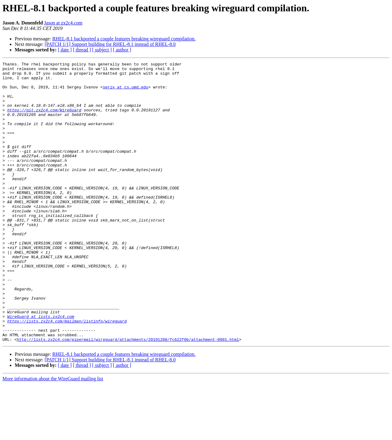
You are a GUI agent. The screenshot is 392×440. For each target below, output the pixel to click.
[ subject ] (102, 49)
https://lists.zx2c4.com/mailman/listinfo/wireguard (67, 373)
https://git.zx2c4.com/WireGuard (44, 120)
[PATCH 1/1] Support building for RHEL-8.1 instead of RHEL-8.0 (110, 44)
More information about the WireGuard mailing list (52, 434)
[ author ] (122, 49)
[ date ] (65, 49)
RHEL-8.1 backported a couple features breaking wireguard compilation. (124, 38)
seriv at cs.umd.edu (125, 92)
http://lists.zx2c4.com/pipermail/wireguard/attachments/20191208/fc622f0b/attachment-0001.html (128, 395)
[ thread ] (82, 49)
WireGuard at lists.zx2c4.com (40, 368)
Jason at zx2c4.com (63, 22)
